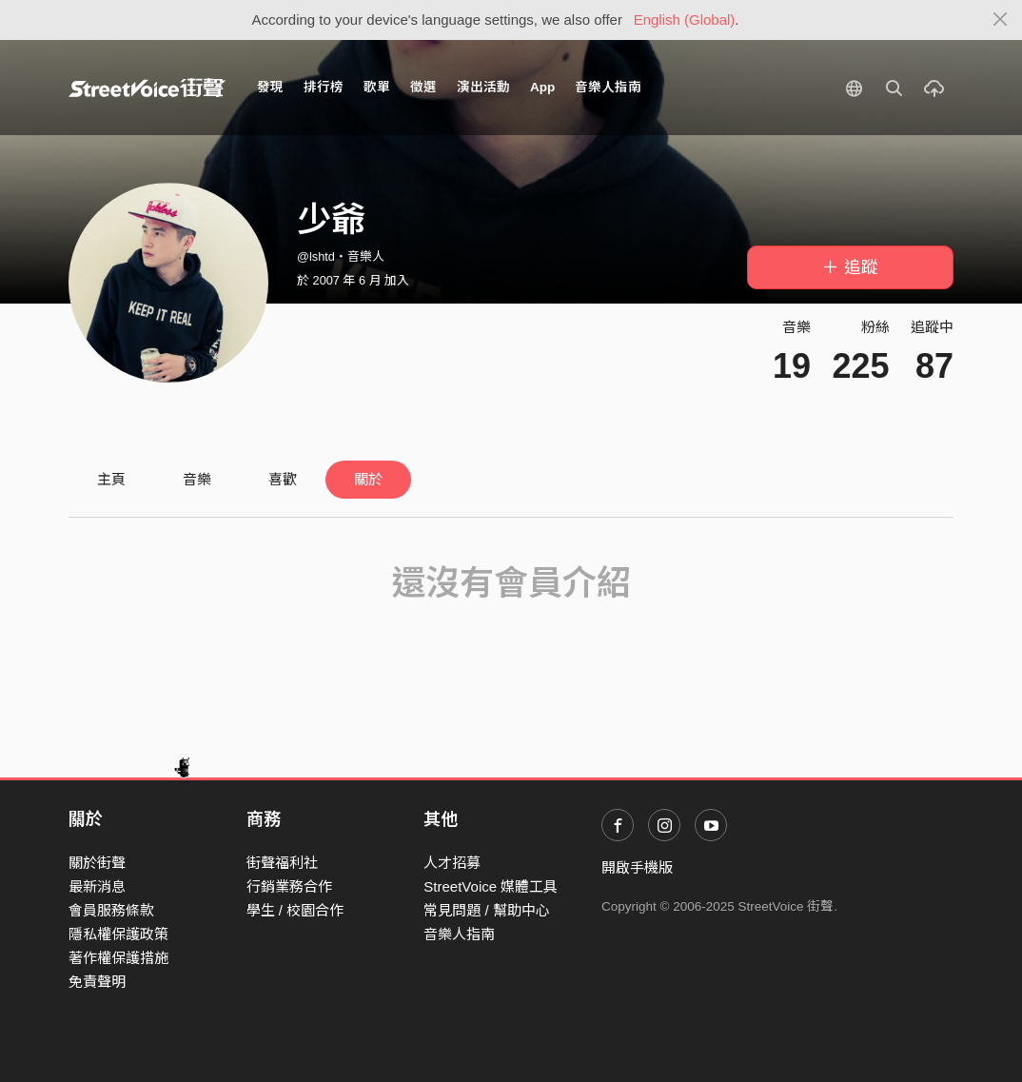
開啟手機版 (637, 867)
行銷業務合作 (289, 886)
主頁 (111, 479)
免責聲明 (97, 982)
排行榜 (324, 87)
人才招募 (452, 863)
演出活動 (483, 87)
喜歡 (282, 479)
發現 (270, 87)
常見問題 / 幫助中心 (486, 910)
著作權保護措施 (118, 958)
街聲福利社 (282, 863)
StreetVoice (147, 87)
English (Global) (685, 19)
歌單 (377, 87)
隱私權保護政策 (118, 934)
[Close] (1000, 20)
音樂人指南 (608, 87)
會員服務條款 (111, 910)
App (542, 87)
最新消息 (97, 886)
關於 (368, 479)
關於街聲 (97, 863)
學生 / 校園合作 (295, 910)
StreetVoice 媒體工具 (490, 886)
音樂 (197, 479)
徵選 (423, 87)
